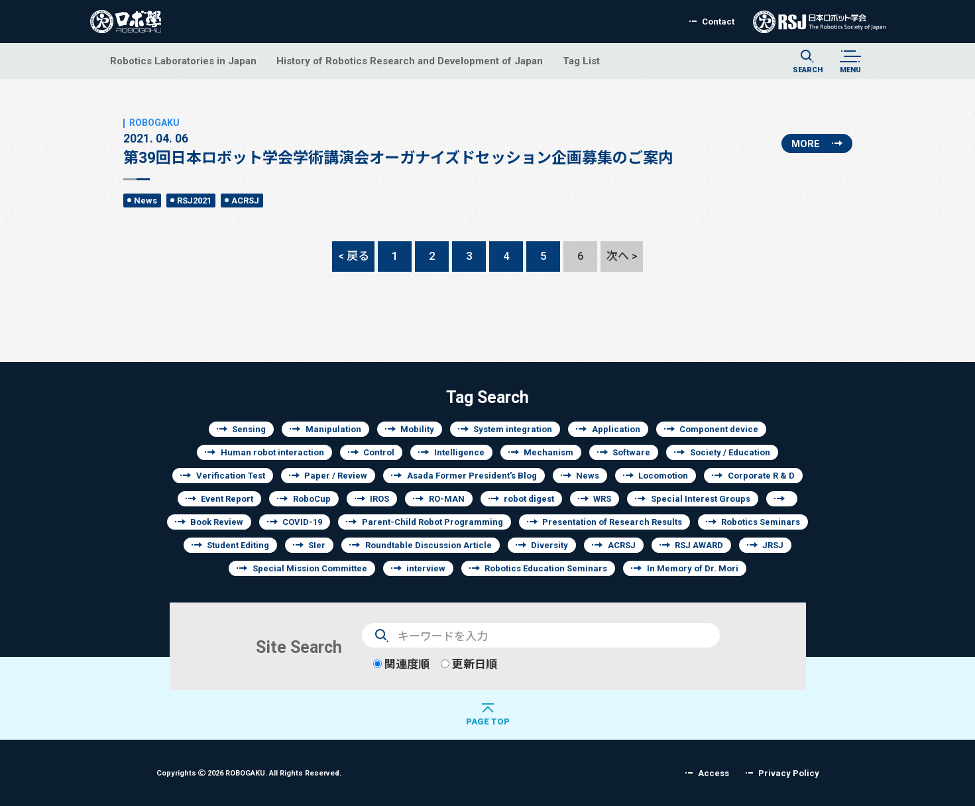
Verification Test (230, 475)
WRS (602, 498)
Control (378, 452)
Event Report (227, 498)
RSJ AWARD (699, 545)
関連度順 (401, 663)
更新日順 (469, 663)
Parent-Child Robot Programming (432, 522)
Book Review (216, 522)
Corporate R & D (761, 475)
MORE (805, 143)
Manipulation (333, 429)
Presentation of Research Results (612, 522)
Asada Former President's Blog (472, 475)
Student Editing (238, 545)
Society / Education (730, 452)
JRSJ (772, 545)
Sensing (249, 429)
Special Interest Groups (700, 498)
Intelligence (459, 452)
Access (713, 773)
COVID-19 (302, 522)
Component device (718, 429)
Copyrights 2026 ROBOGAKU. (248, 772)
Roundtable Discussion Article (428, 545)
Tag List (581, 61)
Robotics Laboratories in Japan (183, 61)
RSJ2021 (194, 200)
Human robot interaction (272, 452)
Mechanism (548, 452)
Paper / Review (335, 475)
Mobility (417, 429)
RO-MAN (447, 498)
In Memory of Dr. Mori (692, 568)
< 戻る (353, 255)
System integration (512, 429)
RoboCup (312, 498)
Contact (718, 21)
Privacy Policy (788, 773)
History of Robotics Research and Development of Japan (409, 61)
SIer (316, 545)
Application (616, 429)
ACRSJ (245, 200)
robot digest (529, 498)
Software (631, 452)
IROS (379, 498)
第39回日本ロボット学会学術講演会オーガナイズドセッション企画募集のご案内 (398, 142)
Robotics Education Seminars (546, 568)
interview (425, 568)
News (145, 200)
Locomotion (663, 475)
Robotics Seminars (760, 522)
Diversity (549, 545)
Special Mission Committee (310, 568)
